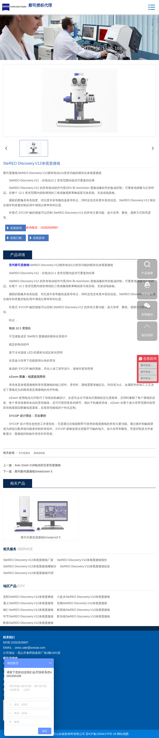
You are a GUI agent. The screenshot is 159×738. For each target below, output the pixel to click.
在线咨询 (16, 228)
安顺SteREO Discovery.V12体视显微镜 (82, 603)
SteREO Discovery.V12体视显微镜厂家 (28, 560)
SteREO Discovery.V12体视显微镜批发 (85, 566)
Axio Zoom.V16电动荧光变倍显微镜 (38, 465)
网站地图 (123, 734)
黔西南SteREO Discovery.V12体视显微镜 (83, 609)
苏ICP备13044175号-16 (101, 734)
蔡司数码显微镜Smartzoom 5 (33, 471)
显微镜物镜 (39, 453)
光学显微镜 (24, 453)
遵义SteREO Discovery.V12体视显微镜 (28, 603)
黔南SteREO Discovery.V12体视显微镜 (28, 622)
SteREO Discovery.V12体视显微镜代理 (28, 573)
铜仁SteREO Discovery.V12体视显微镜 (28, 609)
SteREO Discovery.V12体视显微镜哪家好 (29, 566)
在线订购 (16, 238)
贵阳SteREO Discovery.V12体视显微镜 (28, 596)
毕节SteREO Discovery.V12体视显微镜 (28, 616)
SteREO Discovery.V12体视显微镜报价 (82, 560)
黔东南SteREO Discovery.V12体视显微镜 (83, 616)
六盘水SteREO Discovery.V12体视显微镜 (83, 596)
